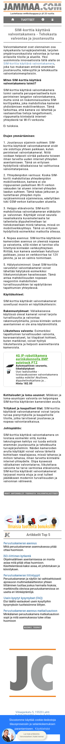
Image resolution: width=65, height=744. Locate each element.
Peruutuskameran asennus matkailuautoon (30, 610)
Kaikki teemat (32, 627)
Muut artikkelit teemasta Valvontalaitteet (31, 494)
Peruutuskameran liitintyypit (21, 575)
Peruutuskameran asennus (20, 542)
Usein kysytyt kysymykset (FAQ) (22, 597)
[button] (31, 735)
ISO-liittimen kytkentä (17, 555)
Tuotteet (28, 19)
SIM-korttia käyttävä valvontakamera (28, 63)
